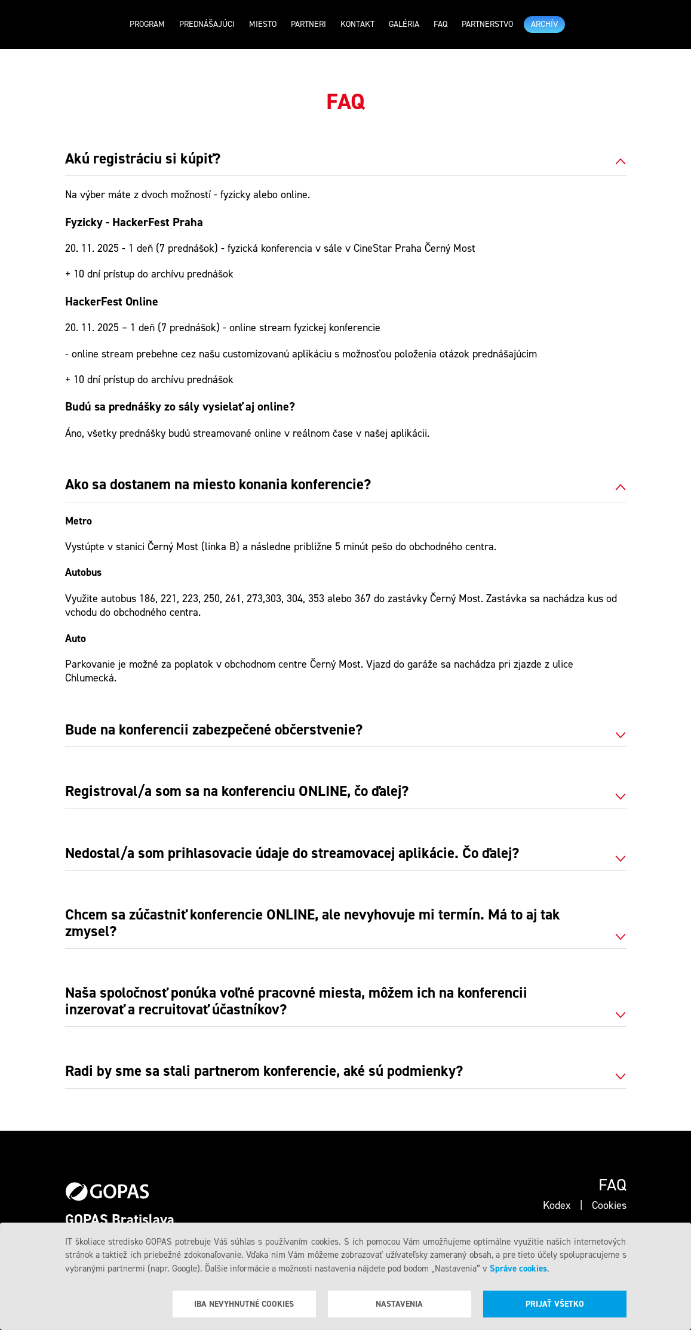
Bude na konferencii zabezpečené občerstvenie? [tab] (214, 730)
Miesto (263, 24)
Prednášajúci (207, 24)
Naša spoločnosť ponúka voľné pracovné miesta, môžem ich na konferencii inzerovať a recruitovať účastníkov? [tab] (296, 1002)
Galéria (404, 24)
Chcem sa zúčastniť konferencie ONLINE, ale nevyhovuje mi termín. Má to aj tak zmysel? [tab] (312, 923)
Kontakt (357, 24)
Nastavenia (399, 1304)
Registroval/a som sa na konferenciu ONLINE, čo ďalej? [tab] (237, 792)
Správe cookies (518, 1269)
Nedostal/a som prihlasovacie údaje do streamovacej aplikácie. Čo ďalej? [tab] (292, 854)
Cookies (609, 1205)
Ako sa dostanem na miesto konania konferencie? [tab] (218, 485)
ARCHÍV (544, 24)
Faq (440, 24)
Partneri (308, 24)
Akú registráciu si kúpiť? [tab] (142, 159)
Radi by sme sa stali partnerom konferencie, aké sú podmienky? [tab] (264, 1072)
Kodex (557, 1205)
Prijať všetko (555, 1304)
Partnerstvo (487, 24)
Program (147, 24)
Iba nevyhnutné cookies (244, 1304)
